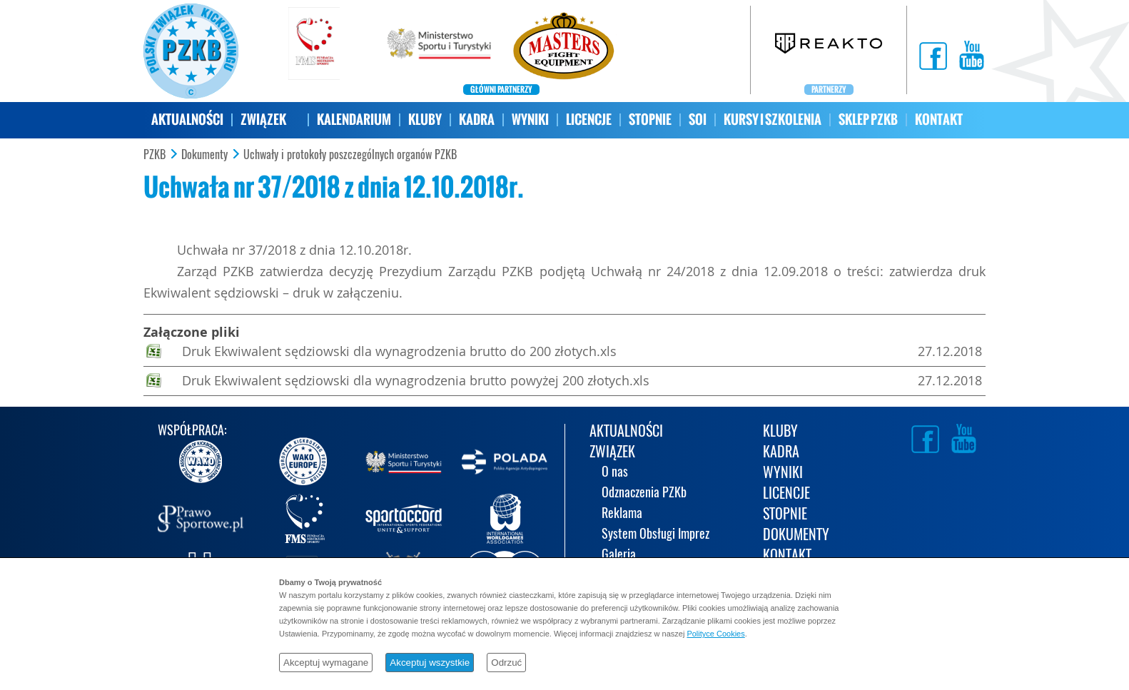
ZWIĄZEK (263, 119)
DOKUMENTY (796, 535)
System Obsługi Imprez (655, 534)
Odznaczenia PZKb (644, 493)
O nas (615, 472)
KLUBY (425, 119)
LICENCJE (589, 119)
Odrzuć (506, 662)
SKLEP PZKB (868, 119)
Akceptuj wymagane (325, 662)
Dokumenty (204, 155)
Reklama (622, 514)
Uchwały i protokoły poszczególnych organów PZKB (350, 155)
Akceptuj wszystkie (430, 662)
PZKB (154, 155)
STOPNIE (650, 119)
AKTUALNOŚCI (187, 119)
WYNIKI (530, 119)
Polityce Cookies (715, 633)
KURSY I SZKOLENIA (772, 119)
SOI (698, 119)
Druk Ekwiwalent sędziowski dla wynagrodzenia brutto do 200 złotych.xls (399, 351)
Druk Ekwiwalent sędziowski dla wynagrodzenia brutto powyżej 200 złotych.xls (415, 380)
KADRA (477, 119)
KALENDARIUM (354, 119)
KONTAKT (939, 119)
